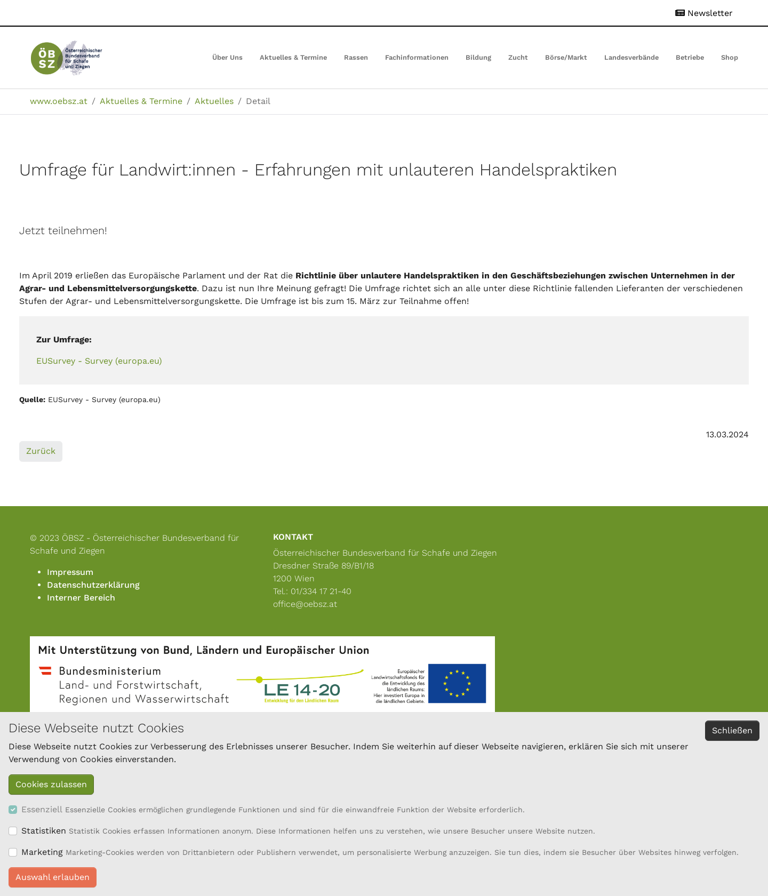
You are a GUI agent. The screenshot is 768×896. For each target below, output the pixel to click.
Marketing (42, 852)
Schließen (732, 730)
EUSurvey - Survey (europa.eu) (99, 361)
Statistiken (43, 831)
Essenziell (41, 809)
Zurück (40, 451)
